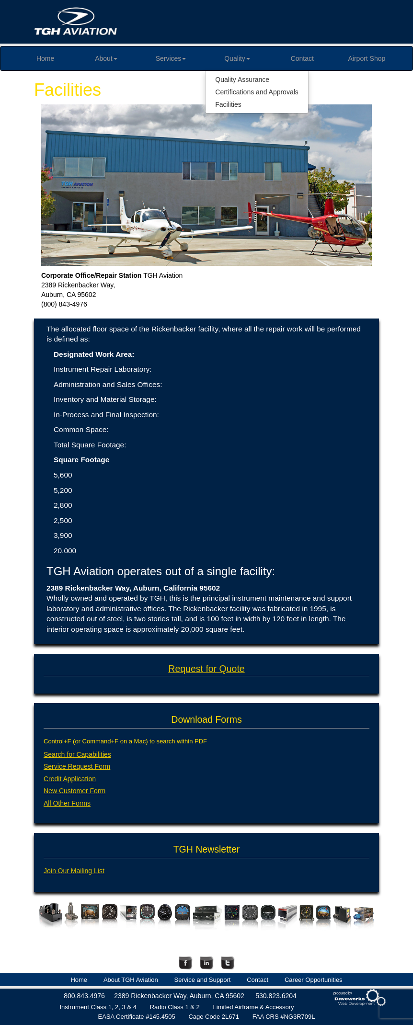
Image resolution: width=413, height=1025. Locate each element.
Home (45, 58)
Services (171, 58)
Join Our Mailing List (74, 871)
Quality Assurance (242, 79)
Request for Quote (206, 668)
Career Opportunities (314, 979)
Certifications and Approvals (256, 92)
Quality (237, 58)
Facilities (228, 104)
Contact (302, 58)
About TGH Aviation (130, 979)
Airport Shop (367, 58)
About (106, 58)
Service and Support (202, 979)
